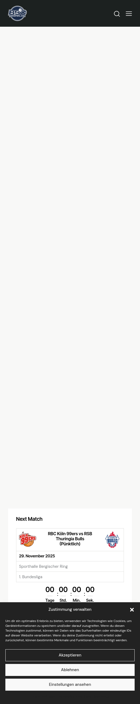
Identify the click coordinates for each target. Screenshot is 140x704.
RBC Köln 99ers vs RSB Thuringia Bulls (70, 537)
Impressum (102, 696)
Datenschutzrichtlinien (74, 696)
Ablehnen (70, 669)
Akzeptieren (70, 655)
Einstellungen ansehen (70, 684)
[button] (132, 609)
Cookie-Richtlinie (42, 696)
